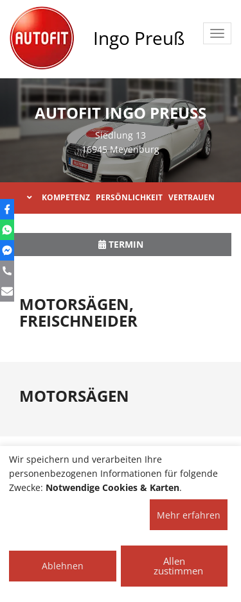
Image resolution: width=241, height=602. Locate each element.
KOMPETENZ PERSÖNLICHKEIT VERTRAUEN (121, 197)
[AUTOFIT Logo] (42, 38)
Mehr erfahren (188, 515)
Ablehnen (63, 566)
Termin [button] (120, 244)
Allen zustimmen (178, 566)
